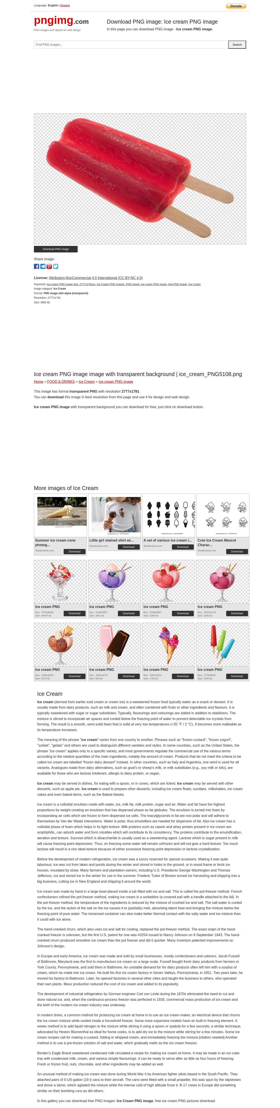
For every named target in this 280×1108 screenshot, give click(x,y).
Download (74, 551)
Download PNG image (56, 249)
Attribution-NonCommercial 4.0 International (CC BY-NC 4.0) (96, 278)
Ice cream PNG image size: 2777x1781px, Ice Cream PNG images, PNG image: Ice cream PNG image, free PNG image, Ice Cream (124, 284)
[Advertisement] (140, 82)
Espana (65, 5)
